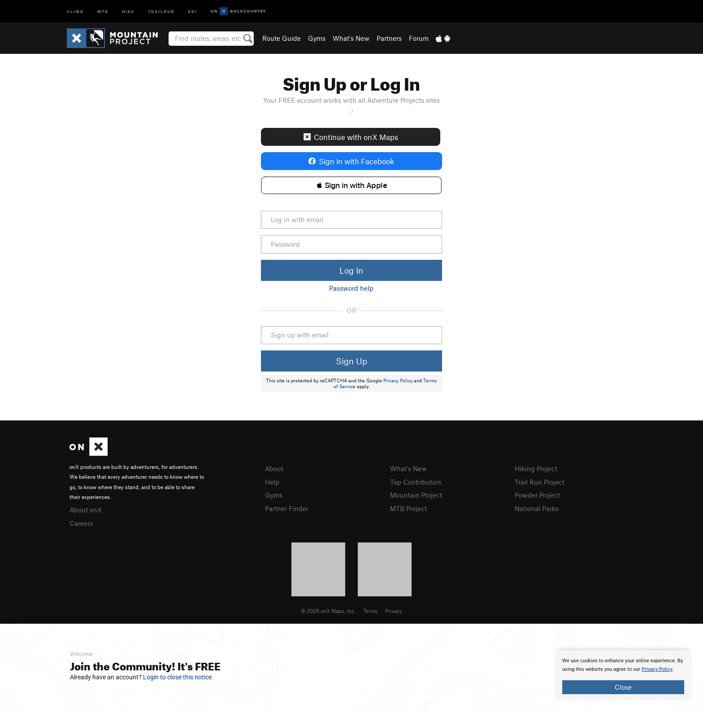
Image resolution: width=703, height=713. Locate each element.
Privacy (393, 611)
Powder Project (537, 495)
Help (272, 482)
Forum (419, 38)
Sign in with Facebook (351, 161)
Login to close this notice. (178, 677)
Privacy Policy (397, 380)
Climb (75, 11)
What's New (351, 38)
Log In (351, 270)
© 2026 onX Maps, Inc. (328, 611)
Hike (128, 11)
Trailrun (161, 11)
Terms (370, 611)
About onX (85, 510)
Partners (389, 38)
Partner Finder (286, 508)
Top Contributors (415, 482)
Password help (351, 288)
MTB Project (408, 508)
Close (623, 687)
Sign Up (351, 361)
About (274, 468)
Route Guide (281, 38)
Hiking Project (536, 468)
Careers (81, 523)
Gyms (316, 38)
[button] (351, 185)
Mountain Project (416, 495)
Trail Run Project (539, 482)
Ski (192, 11)
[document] (623, 675)
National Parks (537, 508)
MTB (102, 11)
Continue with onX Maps (351, 136)
